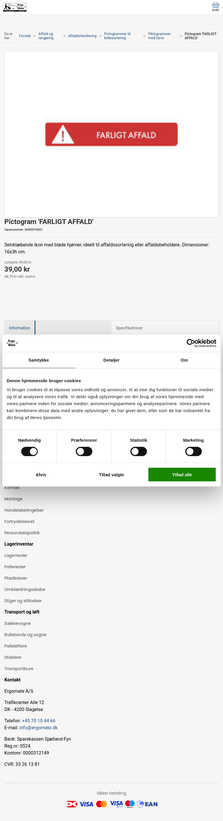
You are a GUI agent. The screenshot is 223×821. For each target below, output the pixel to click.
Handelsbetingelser (24, 510)
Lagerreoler (15, 555)
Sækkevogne (17, 623)
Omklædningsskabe (24, 589)
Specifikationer (129, 328)
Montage (13, 499)
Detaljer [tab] (111, 359)
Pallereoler (15, 567)
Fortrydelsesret (19, 521)
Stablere (12, 657)
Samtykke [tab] (38, 359)
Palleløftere (15, 646)
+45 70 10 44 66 (38, 720)
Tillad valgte (111, 474)
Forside (25, 36)
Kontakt (12, 487)
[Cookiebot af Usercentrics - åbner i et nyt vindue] (191, 343)
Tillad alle (182, 474)
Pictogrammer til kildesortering (117, 36)
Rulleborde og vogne (25, 635)
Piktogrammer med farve (159, 36)
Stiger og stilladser (23, 601)
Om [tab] (184, 359)
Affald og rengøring (45, 36)
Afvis (40, 474)
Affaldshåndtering (82, 36)
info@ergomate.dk (38, 727)
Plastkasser (15, 578)
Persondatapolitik (22, 533)
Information (19, 328)
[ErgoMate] (15, 7)
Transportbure (18, 669)
